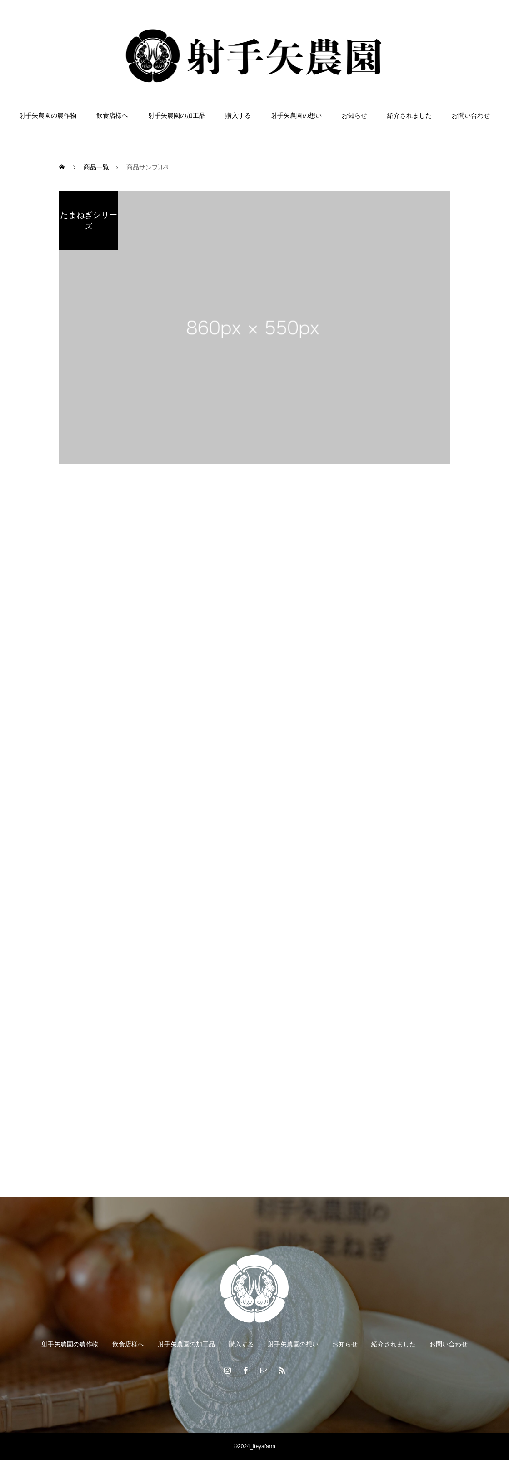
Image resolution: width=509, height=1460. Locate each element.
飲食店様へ (112, 115)
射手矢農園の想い (296, 115)
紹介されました (409, 115)
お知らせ (354, 115)
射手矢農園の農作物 (47, 115)
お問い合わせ (471, 115)
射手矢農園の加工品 (176, 115)
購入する (238, 115)
